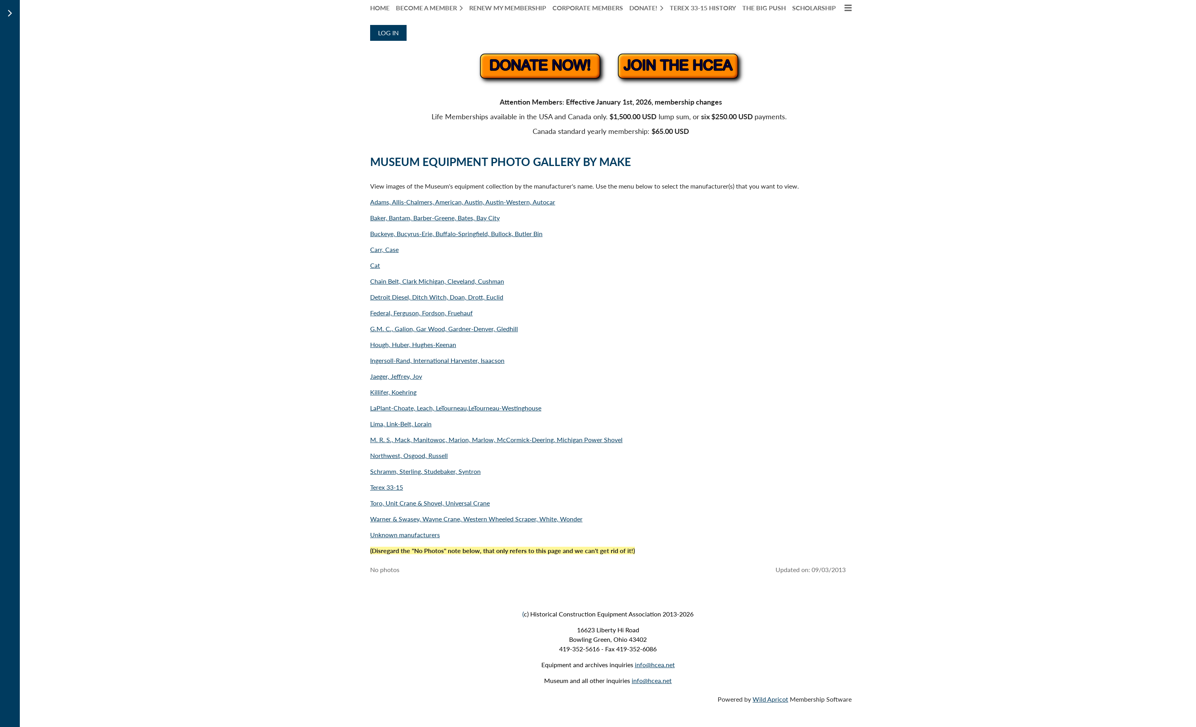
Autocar (544, 202)
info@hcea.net (652, 680)
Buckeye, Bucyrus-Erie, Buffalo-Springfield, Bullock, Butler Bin (456, 233)
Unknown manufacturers (405, 534)
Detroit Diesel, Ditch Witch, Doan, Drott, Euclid (436, 297)
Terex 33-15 (386, 487)
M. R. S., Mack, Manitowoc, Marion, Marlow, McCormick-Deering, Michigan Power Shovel (496, 439)
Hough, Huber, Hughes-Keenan (413, 344)
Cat (375, 265)
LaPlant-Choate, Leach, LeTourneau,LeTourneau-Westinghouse (455, 408)
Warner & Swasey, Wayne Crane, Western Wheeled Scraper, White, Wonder (476, 519)
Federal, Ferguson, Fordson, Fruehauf (421, 313)
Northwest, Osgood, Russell (409, 455)
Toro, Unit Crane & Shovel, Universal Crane (430, 503)
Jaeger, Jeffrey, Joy (396, 376)
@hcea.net (660, 664)
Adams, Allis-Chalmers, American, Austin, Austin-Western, (451, 202)
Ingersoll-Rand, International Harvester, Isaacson (437, 360)
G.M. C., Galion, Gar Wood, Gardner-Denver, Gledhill (444, 328)
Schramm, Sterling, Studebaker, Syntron (425, 471)
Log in (388, 32)
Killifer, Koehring (393, 392)
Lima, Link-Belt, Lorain (401, 423)
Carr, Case (384, 249)
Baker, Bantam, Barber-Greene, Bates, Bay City (435, 217)
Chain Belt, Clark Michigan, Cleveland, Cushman (437, 281)
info (640, 664)
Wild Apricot (770, 699)
